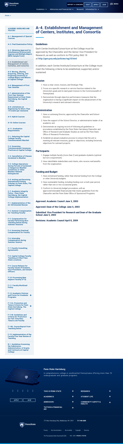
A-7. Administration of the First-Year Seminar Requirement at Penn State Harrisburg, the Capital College (19, 97)
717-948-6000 (81, 421)
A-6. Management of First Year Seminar (18, 86)
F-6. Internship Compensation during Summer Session (17, 240)
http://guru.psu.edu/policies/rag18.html (57, 58)
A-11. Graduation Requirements (15, 130)
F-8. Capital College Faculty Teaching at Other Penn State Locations (19, 258)
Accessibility (68, 430)
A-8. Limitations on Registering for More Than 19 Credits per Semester (19, 109)
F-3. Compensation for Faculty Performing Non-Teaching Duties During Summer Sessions (18, 222)
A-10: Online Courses (16, 123)
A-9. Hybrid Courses (16, 117)
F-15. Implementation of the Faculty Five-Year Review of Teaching (19, 336)
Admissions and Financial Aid (60, 9)
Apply (95, 5)
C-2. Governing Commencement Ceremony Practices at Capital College (19, 148)
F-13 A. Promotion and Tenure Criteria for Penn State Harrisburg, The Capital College (18, 306)
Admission (49, 402)
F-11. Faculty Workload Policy (17, 286)
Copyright (78, 430)
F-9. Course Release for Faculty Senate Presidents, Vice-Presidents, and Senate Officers (20, 269)
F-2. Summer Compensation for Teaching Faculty (19, 212)
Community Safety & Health (91, 403)
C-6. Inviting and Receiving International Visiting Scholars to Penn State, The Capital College (20, 182)
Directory (86, 430)
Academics (40, 9)
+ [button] (73, 391)
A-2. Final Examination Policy (20, 44)
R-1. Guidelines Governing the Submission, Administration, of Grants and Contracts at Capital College (19, 348)
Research (80, 9)
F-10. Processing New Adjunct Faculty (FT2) (17, 278)
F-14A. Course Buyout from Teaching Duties (19, 327)
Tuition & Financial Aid (53, 408)
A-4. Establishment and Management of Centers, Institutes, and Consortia (18, 64)
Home (7, 15)
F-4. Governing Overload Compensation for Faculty (19, 231)
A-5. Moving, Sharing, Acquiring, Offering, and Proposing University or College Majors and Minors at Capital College (19, 75)
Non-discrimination (56, 430)
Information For (91, 9)
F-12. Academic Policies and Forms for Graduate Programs (18, 295)
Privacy (46, 430)
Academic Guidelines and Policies (19, 29)
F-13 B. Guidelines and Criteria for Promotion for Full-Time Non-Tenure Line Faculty (17, 318)
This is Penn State (52, 391)
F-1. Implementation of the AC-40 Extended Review (19, 204)
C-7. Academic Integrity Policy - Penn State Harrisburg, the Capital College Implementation (18, 194)
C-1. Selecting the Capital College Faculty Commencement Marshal (19, 138)
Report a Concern (75, 4)
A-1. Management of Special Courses (20, 37)
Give (104, 5)
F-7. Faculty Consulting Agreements (17, 249)
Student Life (87, 397)
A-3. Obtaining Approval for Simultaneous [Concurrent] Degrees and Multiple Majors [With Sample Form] (20, 53)
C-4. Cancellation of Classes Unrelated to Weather (20, 157)
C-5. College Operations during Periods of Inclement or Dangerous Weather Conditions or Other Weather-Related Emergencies (19, 169)
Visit (88, 5)
